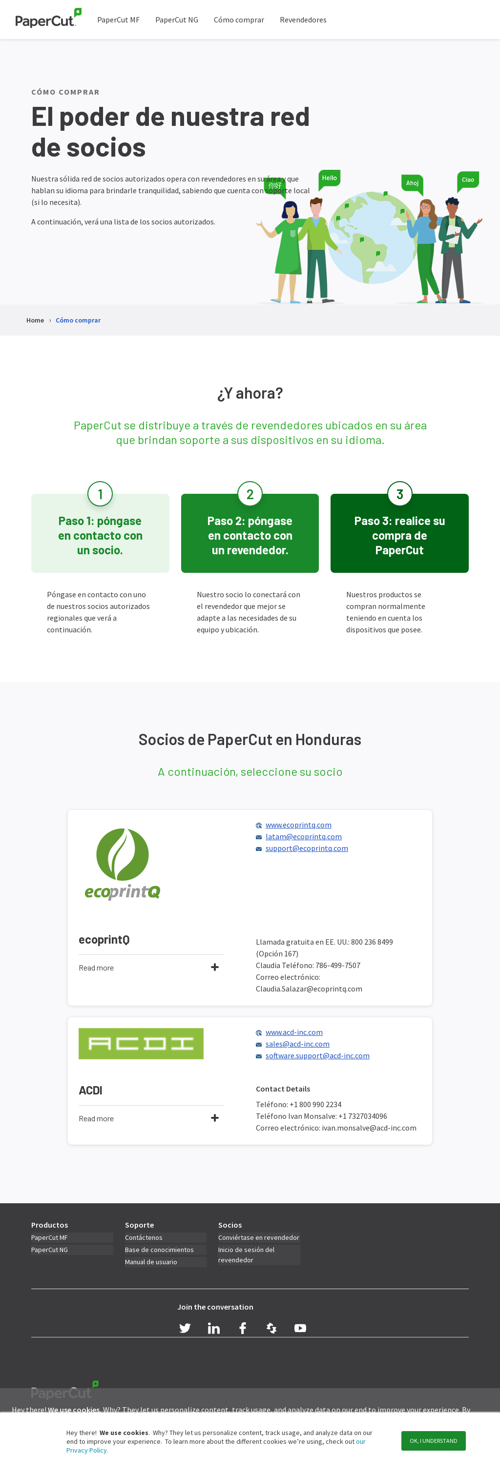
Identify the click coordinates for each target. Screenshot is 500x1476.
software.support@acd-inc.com (318, 1058)
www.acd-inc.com (294, 1034)
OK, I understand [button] (434, 1440)
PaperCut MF (118, 19)
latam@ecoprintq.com (304, 837)
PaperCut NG (176, 19)
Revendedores (303, 19)
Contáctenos (144, 1240)
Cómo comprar (239, 19)
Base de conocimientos (159, 1252)
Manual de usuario (151, 1264)
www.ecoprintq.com (299, 825)
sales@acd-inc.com (298, 1046)
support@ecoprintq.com (307, 849)
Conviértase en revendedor (258, 1240)
